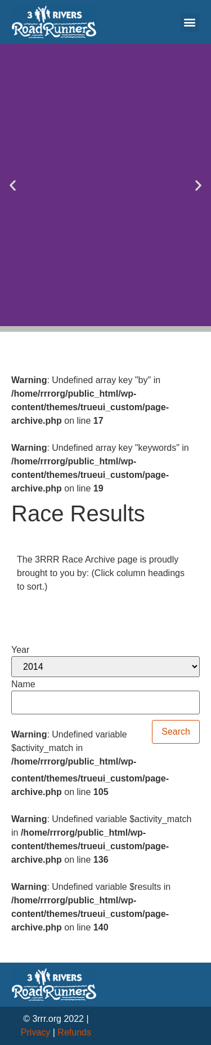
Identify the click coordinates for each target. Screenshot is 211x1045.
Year (20, 650)
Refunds (74, 1032)
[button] (190, 22)
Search (175, 731)
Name (23, 684)
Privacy (35, 1032)
